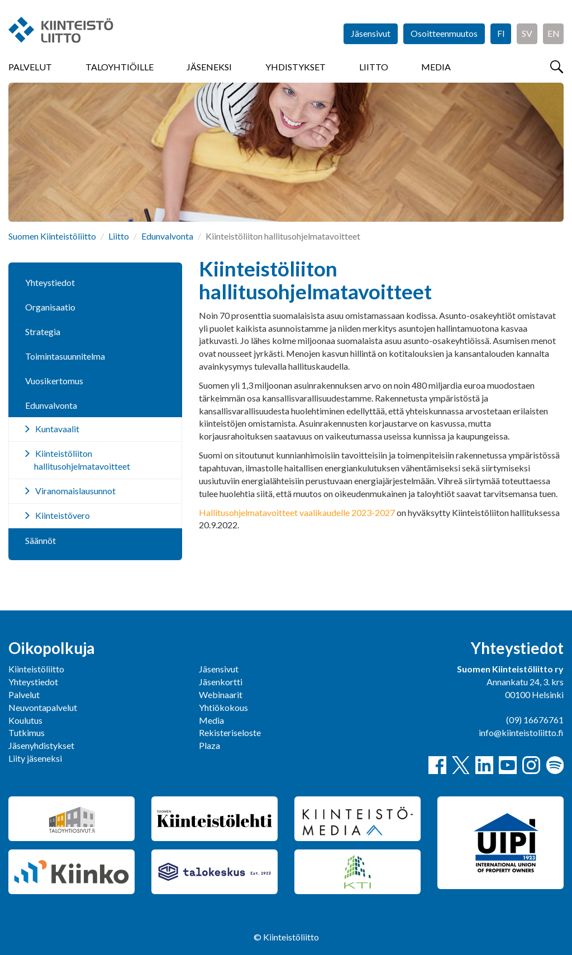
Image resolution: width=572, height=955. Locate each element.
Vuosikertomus (54, 380)
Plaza (209, 745)
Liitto (373, 66)
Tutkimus (26, 732)
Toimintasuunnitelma (65, 356)
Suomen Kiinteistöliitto (52, 236)
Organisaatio (50, 307)
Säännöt (40, 540)
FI (501, 33)
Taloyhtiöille (119, 66)
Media (436, 66)
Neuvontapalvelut (42, 707)
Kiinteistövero (62, 515)
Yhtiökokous (223, 707)
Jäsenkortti (220, 681)
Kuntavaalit (57, 428)
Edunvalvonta (167, 236)
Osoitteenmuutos (444, 33)
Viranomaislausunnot (75, 490)
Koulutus (25, 720)
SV (527, 33)
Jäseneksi (209, 66)
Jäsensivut (370, 33)
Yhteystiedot (50, 282)
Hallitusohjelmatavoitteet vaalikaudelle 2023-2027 (297, 512)
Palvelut (30, 66)
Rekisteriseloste (230, 732)
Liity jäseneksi (35, 758)
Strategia (42, 331)
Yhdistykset (295, 66)
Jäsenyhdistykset (41, 745)
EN (553, 33)
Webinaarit (220, 694)
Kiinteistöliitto (36, 668)
